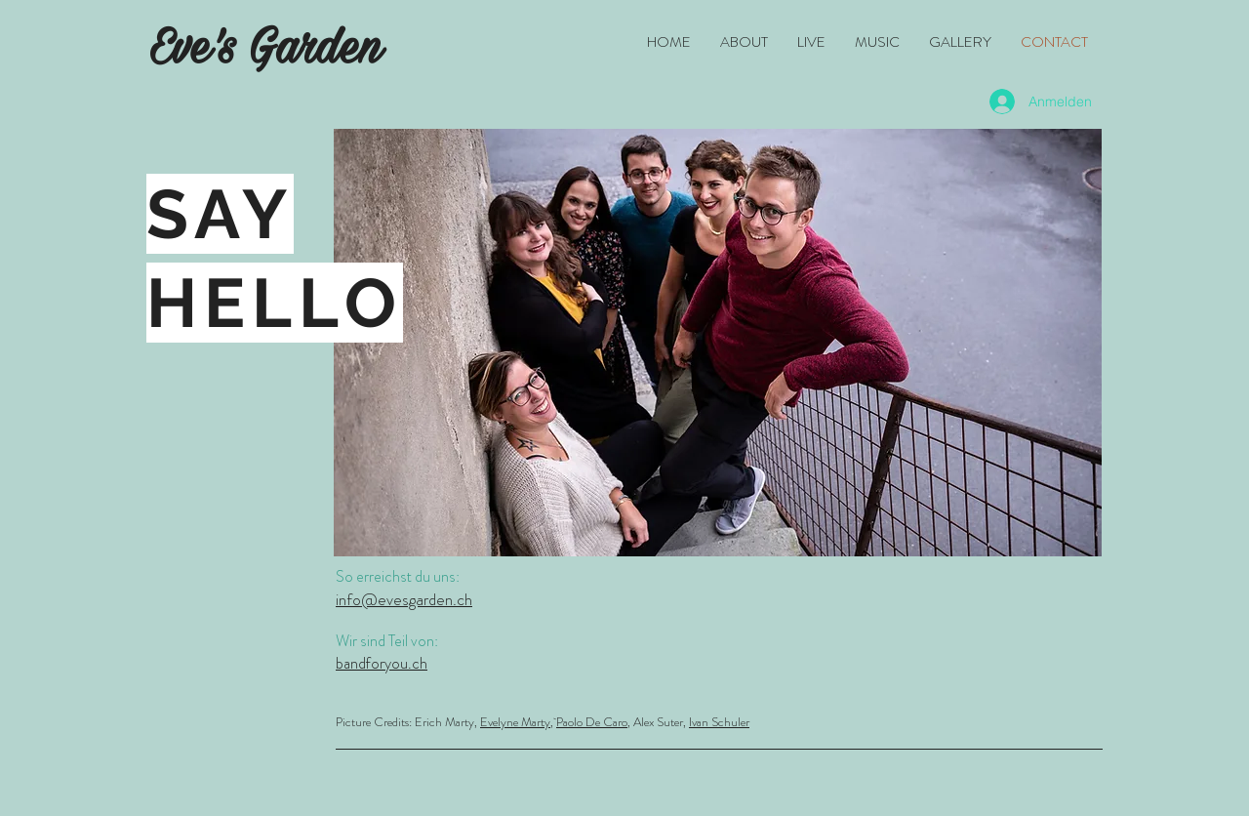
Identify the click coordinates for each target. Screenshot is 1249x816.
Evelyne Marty (515, 722)
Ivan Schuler (719, 722)
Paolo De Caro (591, 722)
